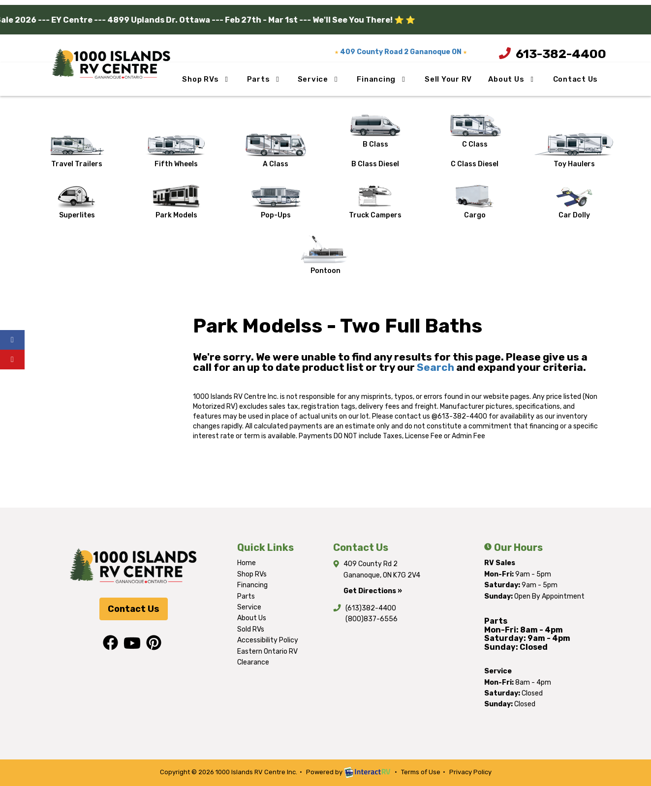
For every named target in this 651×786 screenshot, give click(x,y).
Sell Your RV (448, 79)
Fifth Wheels (176, 150)
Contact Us (575, 79)
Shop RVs (206, 79)
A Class (275, 150)
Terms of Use (420, 772)
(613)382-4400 (370, 608)
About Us (512, 79)
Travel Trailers (76, 150)
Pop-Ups (275, 201)
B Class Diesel (375, 164)
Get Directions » (372, 591)
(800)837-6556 (371, 619)
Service (319, 79)
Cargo (475, 201)
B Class (375, 131)
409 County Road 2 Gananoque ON (401, 52)
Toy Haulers (574, 150)
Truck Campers (375, 201)
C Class (474, 131)
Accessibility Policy (267, 640)
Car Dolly (574, 201)
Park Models (176, 201)
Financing (382, 79)
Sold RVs (250, 629)
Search (435, 367)
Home (246, 563)
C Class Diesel (474, 164)
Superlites (77, 201)
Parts (264, 79)
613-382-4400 (547, 53)
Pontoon (325, 255)
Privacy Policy (470, 772)
